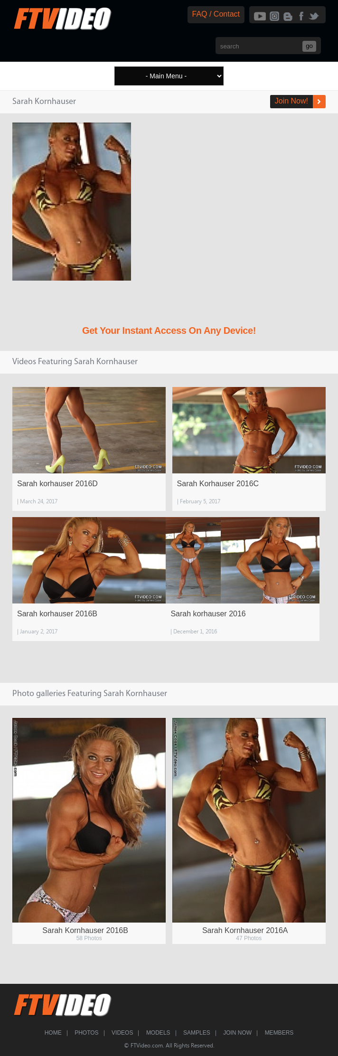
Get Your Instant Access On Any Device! (169, 330)
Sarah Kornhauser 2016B (85, 930)
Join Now (237, 1032)
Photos (86, 1032)
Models (158, 1032)
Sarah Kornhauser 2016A (245, 930)
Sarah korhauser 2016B (57, 614)
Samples (196, 1032)
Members (279, 1032)
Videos (122, 1032)
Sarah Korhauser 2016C (218, 484)
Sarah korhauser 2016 (207, 614)
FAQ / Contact (216, 14)
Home (53, 1032)
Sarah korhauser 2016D (57, 484)
